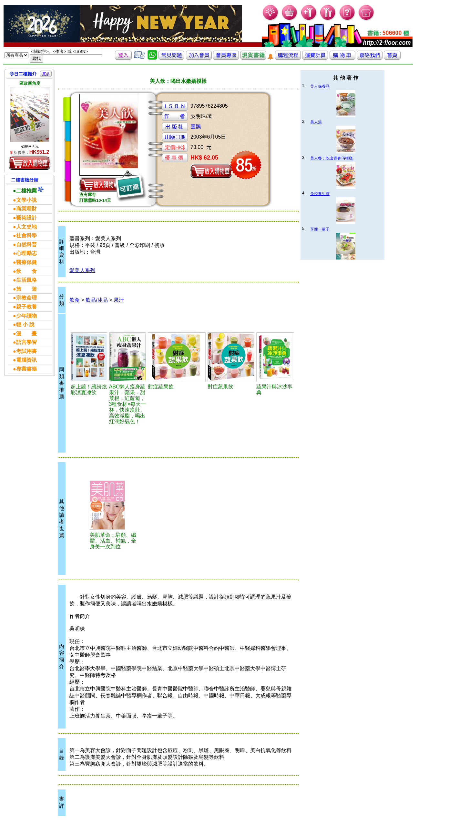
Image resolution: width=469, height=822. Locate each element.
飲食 (74, 300)
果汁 (119, 300)
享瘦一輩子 (320, 229)
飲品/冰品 (96, 300)
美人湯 (316, 122)
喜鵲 (195, 126)
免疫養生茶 (320, 193)
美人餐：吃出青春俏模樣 (331, 158)
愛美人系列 (82, 270)
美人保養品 (320, 86)
